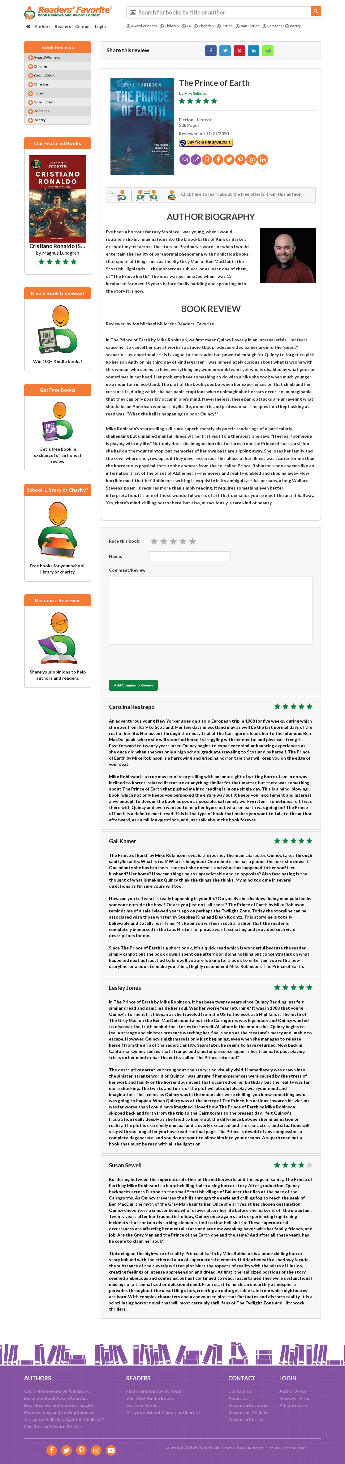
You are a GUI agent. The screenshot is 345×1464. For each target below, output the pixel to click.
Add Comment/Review (145, 691)
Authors (43, 26)
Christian (213, 25)
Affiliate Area (293, 1405)
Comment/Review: (128, 575)
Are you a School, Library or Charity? (163, 1412)
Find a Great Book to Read (153, 1391)
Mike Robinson (199, 96)
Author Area (292, 1391)
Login (100, 26)
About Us (238, 1398)
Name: (115, 562)
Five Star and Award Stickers (54, 1426)
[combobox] (224, 12)
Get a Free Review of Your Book (56, 1391)
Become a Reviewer (248, 1405)
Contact (83, 26)
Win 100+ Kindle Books (150, 1398)
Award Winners (144, 25)
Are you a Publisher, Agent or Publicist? (64, 1419)
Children (175, 25)
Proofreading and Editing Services (59, 1412)
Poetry (135, 31)
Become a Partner (246, 1419)
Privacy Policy (258, 1447)
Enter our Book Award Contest (56, 1398)
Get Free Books (142, 1405)
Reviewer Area (294, 1398)
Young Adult (50, 83)
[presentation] (156, 666)
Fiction (237, 25)
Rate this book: (124, 546)
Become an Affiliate (248, 1412)
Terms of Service (297, 1447)
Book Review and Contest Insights (59, 1405)
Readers (63, 26)
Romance (291, 25)
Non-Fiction (263, 25)
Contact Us (240, 1391)
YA (194, 25)
